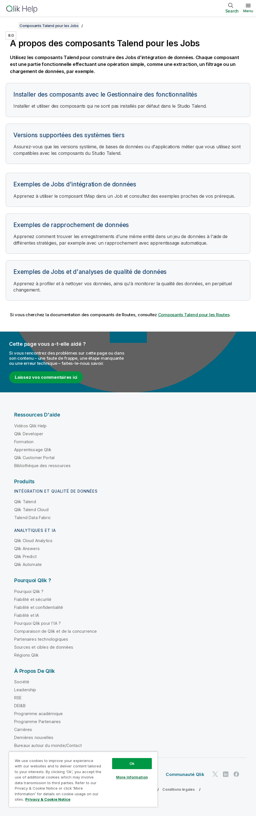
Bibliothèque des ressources (42, 465)
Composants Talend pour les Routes (194, 314)
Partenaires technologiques (41, 639)
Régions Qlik (26, 655)
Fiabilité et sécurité (32, 599)
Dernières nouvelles (33, 737)
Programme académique (38, 713)
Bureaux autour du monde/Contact (48, 745)
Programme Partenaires (37, 721)
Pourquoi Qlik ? (28, 591)
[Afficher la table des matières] (11, 25)
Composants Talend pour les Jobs (49, 25)
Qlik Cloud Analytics (33, 540)
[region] (83, 779)
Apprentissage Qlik (32, 449)
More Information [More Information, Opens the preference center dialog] (132, 777)
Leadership (25, 689)
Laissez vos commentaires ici (46, 377)
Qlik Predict (25, 556)
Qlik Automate (28, 564)
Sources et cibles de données (43, 647)
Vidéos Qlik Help (30, 425)
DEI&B (20, 705)
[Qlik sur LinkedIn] (225, 774)
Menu (248, 11)
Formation (23, 441)
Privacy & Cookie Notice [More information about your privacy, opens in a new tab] (47, 799)
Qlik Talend (25, 501)
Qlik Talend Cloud (31, 509)
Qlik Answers (27, 548)
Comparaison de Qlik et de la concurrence (55, 631)
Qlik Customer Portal (34, 457)
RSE (18, 697)
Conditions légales (178, 789)
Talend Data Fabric (32, 517)
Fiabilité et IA (26, 615)
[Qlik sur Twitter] (215, 774)
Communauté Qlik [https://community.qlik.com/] (185, 774)
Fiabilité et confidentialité (38, 607)
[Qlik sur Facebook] (236, 774)
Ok (132, 763)
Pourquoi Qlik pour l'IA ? (37, 623)
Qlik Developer (28, 433)
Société (21, 681)
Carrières (23, 729)
